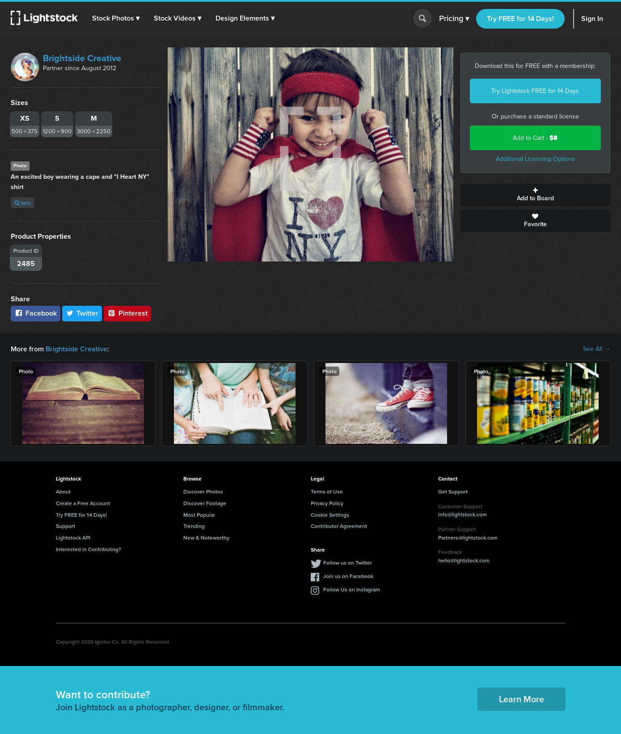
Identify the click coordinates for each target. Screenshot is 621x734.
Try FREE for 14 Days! (520, 18)
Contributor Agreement (339, 526)
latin (22, 203)
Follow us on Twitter (347, 562)
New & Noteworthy (206, 537)
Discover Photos (203, 491)
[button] (115, 18)
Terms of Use (327, 491)
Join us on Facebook (348, 576)
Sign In (592, 18)
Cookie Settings (330, 515)
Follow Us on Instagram (351, 589)
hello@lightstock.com (464, 560)
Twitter (82, 313)
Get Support (453, 491)
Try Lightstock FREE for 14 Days (535, 91)
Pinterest (127, 313)
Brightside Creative (82, 58)
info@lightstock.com (462, 514)
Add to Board (535, 194)
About (63, 491)
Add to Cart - (535, 138)
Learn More (521, 698)
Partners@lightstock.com (468, 537)
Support (65, 526)
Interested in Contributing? (88, 549)
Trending (194, 526)
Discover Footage (204, 503)
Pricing (454, 19)
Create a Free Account (83, 503)
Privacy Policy (327, 503)
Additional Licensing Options (535, 159)
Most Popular (199, 515)
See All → (596, 349)
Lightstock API (73, 537)
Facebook (35, 313)
